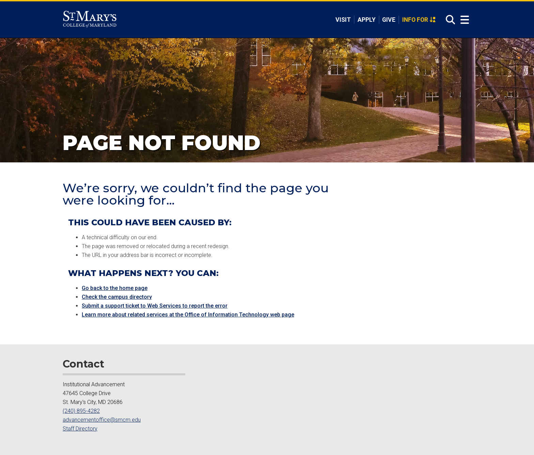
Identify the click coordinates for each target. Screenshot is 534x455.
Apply (367, 19)
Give (388, 19)
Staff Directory (80, 428)
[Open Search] (448, 20)
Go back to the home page (114, 288)
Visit (343, 19)
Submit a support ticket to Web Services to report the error (154, 306)
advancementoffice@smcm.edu (102, 420)
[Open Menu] (463, 20)
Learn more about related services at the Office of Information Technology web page (188, 314)
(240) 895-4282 (81, 411)
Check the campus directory (117, 297)
